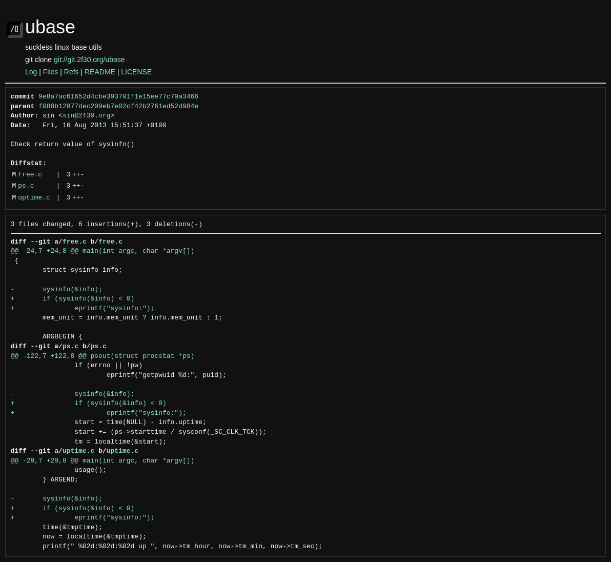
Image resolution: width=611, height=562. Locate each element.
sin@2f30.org (87, 116)
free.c (30, 174)
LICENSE (136, 72)
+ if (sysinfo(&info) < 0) (73, 299)
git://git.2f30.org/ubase (89, 59)
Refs (71, 72)
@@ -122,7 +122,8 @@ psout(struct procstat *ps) (103, 356)
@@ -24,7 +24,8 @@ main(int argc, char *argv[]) (103, 251)
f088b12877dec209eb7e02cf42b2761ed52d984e (118, 106)
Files (50, 72)
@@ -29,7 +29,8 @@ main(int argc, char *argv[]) (103, 461)
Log (31, 72)
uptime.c (34, 198)
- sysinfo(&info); (57, 289)
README (100, 72)
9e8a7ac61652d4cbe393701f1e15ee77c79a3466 (118, 97)
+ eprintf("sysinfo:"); (83, 308)
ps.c (26, 186)
